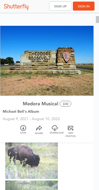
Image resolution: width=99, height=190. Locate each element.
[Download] (55, 132)
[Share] (39, 132)
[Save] (23, 132)
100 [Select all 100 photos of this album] (65, 104)
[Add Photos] (71, 132)
